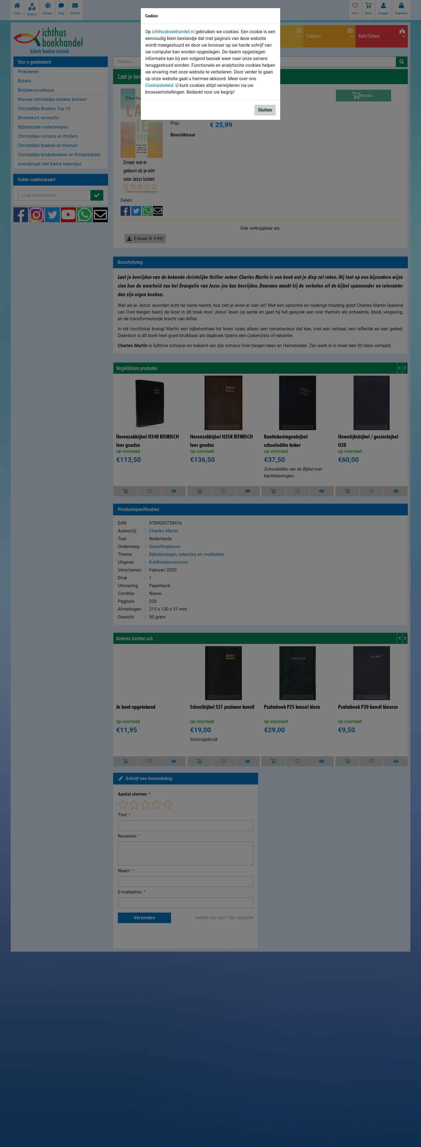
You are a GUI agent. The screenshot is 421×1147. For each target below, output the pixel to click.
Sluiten (265, 110)
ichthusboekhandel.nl (173, 31)
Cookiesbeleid (159, 85)
